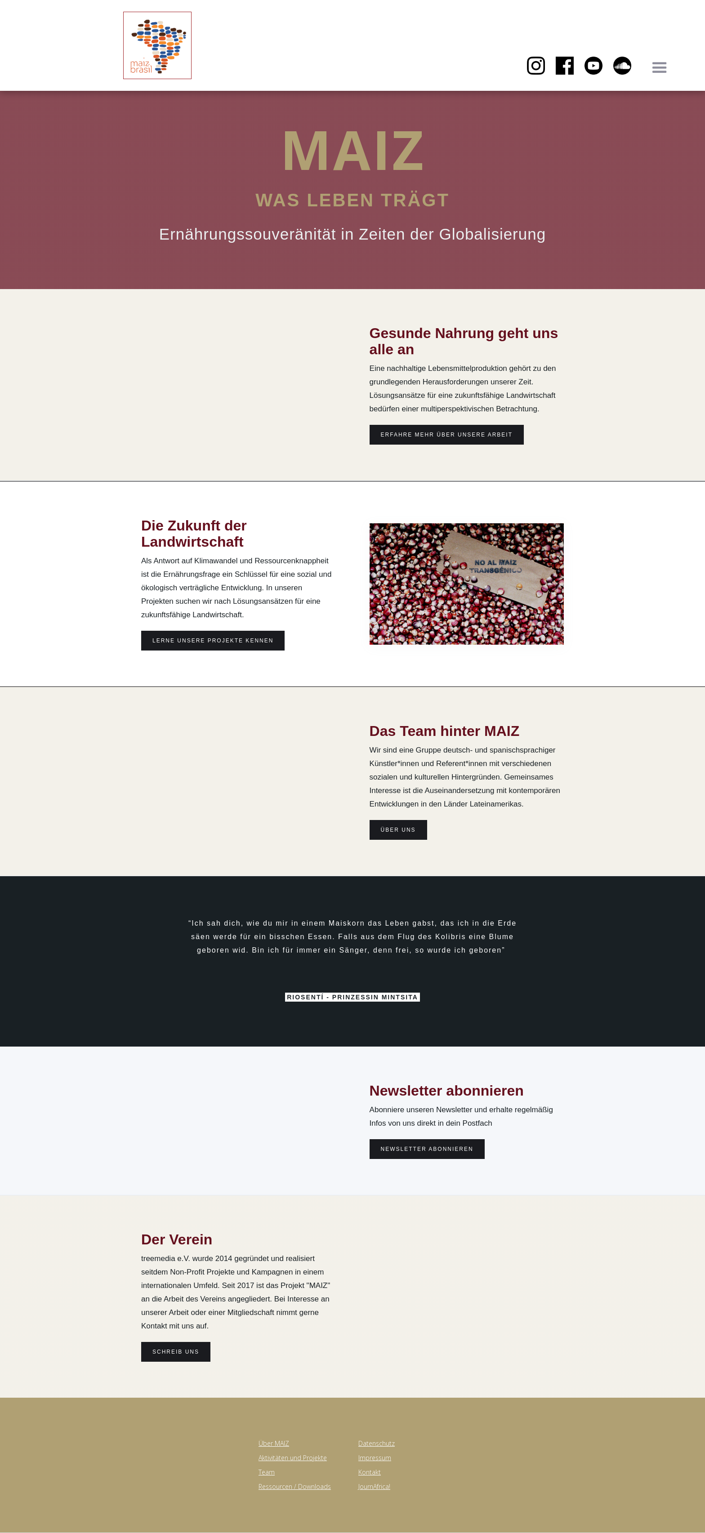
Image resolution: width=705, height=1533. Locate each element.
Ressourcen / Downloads (295, 1486)
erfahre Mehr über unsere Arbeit (447, 435)
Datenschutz (376, 1443)
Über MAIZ (274, 1443)
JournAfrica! (374, 1486)
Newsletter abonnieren (427, 1149)
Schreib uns (175, 1352)
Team (267, 1472)
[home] (67, 63)
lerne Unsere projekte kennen (212, 640)
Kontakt (369, 1472)
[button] (660, 68)
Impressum (374, 1457)
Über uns (398, 830)
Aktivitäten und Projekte (293, 1457)
